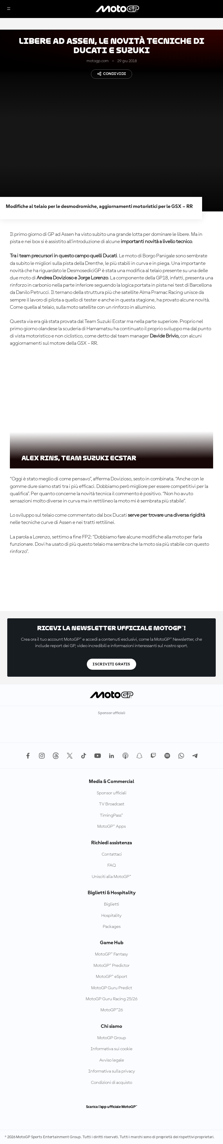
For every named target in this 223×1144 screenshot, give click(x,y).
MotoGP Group (111, 1038)
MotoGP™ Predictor (111, 965)
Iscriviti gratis (111, 664)
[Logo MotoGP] (117, 9)
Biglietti (111, 904)
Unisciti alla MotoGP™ (111, 876)
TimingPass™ (111, 815)
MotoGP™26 (111, 1010)
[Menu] (8, 9)
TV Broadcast (111, 804)
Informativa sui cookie (111, 1049)
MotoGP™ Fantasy (111, 954)
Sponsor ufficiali (111, 793)
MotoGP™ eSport (111, 976)
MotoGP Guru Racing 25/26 (111, 999)
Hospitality (111, 915)
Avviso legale (111, 1060)
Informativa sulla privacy (111, 1071)
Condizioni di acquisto (111, 1082)
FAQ (111, 865)
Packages (112, 926)
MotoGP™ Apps (111, 826)
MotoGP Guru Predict (111, 988)
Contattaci (112, 854)
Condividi (111, 73)
